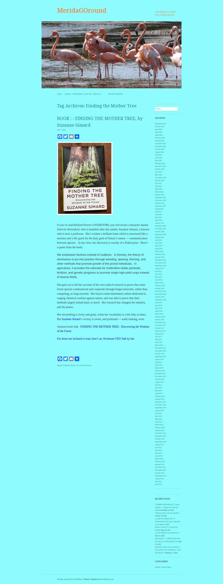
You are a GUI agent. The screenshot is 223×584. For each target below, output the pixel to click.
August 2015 (159, 382)
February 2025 (160, 138)
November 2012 (160, 470)
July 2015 (158, 385)
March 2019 (159, 283)
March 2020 (159, 251)
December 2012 (160, 467)
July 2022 (158, 183)
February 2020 (160, 254)
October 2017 (159, 328)
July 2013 (158, 447)
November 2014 (160, 405)
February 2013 (160, 462)
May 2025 (158, 132)
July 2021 (158, 212)
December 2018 (160, 291)
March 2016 (159, 368)
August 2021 (159, 209)
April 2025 (158, 135)
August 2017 (159, 334)
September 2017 (160, 331)
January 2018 (159, 320)
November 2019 (160, 263)
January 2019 (159, 288)
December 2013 (160, 433)
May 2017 (158, 339)
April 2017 (158, 342)
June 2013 (158, 450)
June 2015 (158, 388)
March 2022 (159, 192)
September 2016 (160, 357)
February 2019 (160, 286)
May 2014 (158, 419)
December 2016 (160, 348)
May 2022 (158, 189)
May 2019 (158, 277)
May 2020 (158, 246)
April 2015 (158, 393)
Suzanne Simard (71, 319)
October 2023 (159, 169)
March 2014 (159, 425)
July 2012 (158, 481)
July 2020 (158, 240)
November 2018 (160, 294)
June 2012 (158, 484)
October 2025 (159, 127)
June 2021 (158, 215)
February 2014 (160, 428)
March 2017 (159, 345)
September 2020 (160, 234)
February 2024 (160, 163)
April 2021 (158, 220)
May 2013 (158, 453)
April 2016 (158, 365)
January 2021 (159, 223)
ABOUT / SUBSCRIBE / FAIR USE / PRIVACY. (85, 94)
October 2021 (159, 203)
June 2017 (158, 337)
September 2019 (160, 266)
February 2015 (160, 396)
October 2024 (159, 149)
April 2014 (158, 422)
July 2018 (158, 303)
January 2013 (159, 464)
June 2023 (158, 172)
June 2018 (158, 305)
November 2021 (160, 200)
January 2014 (159, 430)
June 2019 (158, 274)
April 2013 (158, 456)
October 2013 (159, 439)
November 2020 (160, 229)
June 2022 (158, 186)
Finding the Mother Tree (70, 365)
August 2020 (159, 237)
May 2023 (158, 175)
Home (59, 94)
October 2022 (159, 180)
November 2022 (160, 178)
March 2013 (159, 459)
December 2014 (160, 402)
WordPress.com (107, 579)
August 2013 (159, 445)
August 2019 (159, 268)
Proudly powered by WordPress (69, 579)
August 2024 (159, 152)
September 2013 (160, 442)
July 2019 (158, 271)
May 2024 (158, 161)
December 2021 (160, 198)
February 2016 (160, 371)
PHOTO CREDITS (115, 94)
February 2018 (160, 317)
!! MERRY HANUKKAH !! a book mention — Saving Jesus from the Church (167, 507)
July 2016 (158, 362)
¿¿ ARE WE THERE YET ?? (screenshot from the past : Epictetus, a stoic (167, 521)
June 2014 (158, 416)
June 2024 (158, 158)
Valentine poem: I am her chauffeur (167, 513)
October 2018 (159, 297)
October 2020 (159, 232)
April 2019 (158, 280)
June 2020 (158, 243)
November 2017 (160, 325)
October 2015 (159, 379)
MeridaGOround (81, 10)
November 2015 (160, 376)
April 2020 (158, 249)
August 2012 (159, 479)
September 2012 (160, 476)
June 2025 (158, 129)
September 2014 (160, 408)
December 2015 (160, 374)
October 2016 (159, 354)
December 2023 (160, 166)
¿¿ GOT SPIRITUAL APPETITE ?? (167, 533)
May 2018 (158, 308)
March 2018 (159, 314)
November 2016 (160, 351)
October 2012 (159, 473)
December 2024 (160, 144)
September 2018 (160, 300)
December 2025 (160, 124)
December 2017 (160, 322)
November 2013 (160, 436)
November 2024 (160, 146)
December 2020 (160, 226)
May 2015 (158, 391)
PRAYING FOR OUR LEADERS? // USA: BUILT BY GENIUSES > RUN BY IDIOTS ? (168, 550)
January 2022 (159, 195)
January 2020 (159, 257)
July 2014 (158, 413)
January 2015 (159, 399)
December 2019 (160, 260)
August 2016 (159, 359)
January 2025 (159, 141)
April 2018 (158, 311)
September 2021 (160, 206)
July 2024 (158, 155)
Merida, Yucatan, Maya (163, 567)
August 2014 (159, 410)
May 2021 (158, 217)
